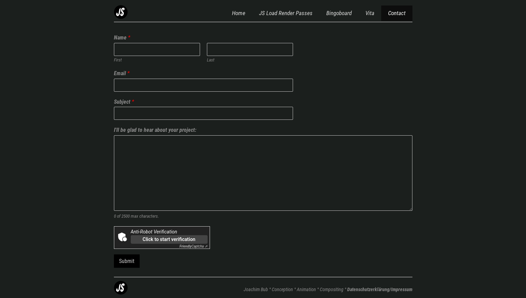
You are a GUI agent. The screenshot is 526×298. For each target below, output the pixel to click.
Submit (127, 261)
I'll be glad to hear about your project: (155, 130)
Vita (369, 13)
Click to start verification (169, 239)
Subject (124, 102)
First (118, 59)
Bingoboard (339, 13)
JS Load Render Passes (286, 13)
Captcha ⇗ (193, 246)
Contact (397, 13)
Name (122, 37)
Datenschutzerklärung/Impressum (379, 290)
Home (238, 13)
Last (210, 59)
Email (122, 73)
